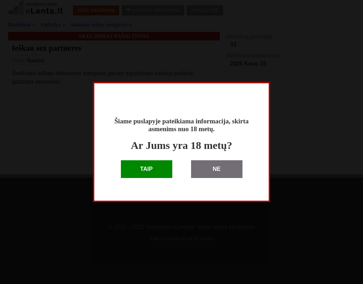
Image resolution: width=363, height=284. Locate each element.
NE (216, 169)
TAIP (146, 169)
